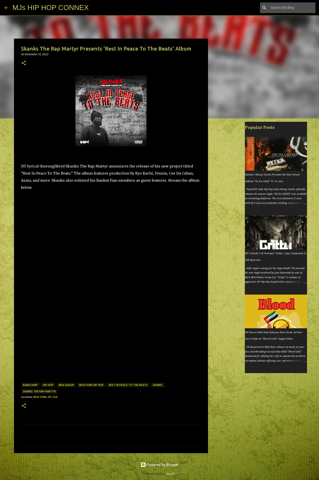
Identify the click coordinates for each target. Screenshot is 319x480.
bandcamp (30, 385)
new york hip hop (91, 385)
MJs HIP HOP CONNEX (50, 8)
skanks (157, 385)
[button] (23, 63)
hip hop (48, 385)
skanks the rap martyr (39, 391)
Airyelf (170, 473)
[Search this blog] (292, 7)
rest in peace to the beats (128, 385)
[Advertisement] (230, 191)
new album (66, 385)
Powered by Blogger (160, 465)
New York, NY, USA (45, 396)
